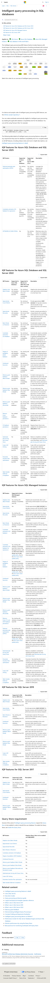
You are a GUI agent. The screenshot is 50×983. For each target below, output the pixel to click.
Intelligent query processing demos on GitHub (18, 916)
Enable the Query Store (14, 827)
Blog (24, 975)
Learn (3, 6)
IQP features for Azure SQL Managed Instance (15, 30)
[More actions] (46, 6)
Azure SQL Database (26, 39)
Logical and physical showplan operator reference (19, 900)
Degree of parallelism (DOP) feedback (12, 856)
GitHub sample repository (11, 115)
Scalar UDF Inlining (7, 876)
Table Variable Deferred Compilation (6, 473)
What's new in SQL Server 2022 (14, 907)
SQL (8, 6)
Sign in (47, 2)
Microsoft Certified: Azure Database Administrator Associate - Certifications (21, 954)
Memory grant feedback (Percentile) (6, 403)
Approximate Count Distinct (10, 843)
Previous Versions (16, 975)
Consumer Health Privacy (9, 978)
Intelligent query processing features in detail (15, 143)
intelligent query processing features (25, 823)
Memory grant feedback (12, 909)
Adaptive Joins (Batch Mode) (10, 840)
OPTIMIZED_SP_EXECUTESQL (10, 231)
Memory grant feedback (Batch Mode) (6, 376)
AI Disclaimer (6, 975)
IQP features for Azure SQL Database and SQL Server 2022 (18, 28)
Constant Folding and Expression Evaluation (17, 914)
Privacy (37, 975)
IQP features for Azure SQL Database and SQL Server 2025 (18, 26)
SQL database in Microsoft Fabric (19, 41)
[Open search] (43, 2)
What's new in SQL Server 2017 (14, 903)
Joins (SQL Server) (10, 893)
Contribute (31, 975)
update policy (15, 555)
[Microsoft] (25, 2)
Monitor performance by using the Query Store (18, 923)
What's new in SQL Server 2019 (14, 905)
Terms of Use (22, 978)
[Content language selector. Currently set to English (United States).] (10, 972)
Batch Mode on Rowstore (9, 850)
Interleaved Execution (8, 859)
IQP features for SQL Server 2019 (11, 32)
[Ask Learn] (43, 6)
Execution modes (10, 896)
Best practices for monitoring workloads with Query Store (21, 925)
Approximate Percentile (8, 846)
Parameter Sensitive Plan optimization (6, 458)
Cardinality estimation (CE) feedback (6, 334)
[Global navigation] (1, 2)
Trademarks (31, 978)
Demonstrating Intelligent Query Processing (17, 912)
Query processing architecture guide (15, 898)
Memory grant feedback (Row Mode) (6, 390)
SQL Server (13, 6)
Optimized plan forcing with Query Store (6, 652)
